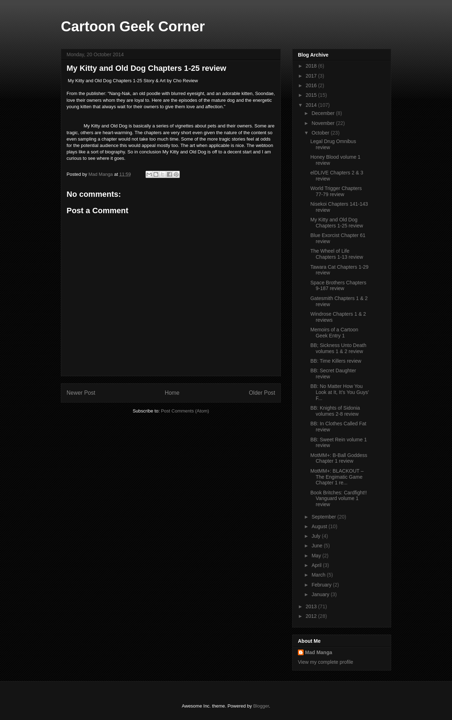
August (319, 526)
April (317, 565)
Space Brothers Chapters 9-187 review (338, 285)
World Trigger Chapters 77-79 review (336, 191)
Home (172, 393)
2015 (312, 95)
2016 (312, 85)
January (321, 594)
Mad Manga (318, 652)
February (322, 585)
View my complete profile (325, 662)
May (316, 555)
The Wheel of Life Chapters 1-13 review (336, 254)
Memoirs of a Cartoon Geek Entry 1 (334, 332)
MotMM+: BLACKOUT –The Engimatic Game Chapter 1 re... (337, 477)
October (321, 133)
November (323, 123)
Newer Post (81, 393)
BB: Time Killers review (335, 361)
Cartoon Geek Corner (133, 26)
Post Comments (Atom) (185, 411)
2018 (312, 66)
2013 (312, 606)
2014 (312, 105)
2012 (312, 616)
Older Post (262, 393)
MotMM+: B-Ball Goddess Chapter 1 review (338, 458)
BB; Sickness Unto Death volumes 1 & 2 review (338, 348)
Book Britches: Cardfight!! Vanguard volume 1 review (338, 499)
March (319, 575)
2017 (312, 76)
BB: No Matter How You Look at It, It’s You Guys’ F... (339, 392)
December (323, 113)
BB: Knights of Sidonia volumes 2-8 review (335, 411)
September (324, 517)
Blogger (261, 706)
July (316, 536)
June (317, 545)
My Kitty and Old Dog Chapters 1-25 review (336, 222)
